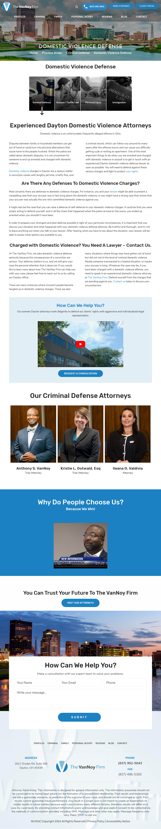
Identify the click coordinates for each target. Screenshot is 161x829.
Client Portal (147, 6)
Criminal (39, 16)
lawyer (113, 191)
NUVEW (35, 821)
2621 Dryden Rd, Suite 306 (31, 764)
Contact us (119, 281)
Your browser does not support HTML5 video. (80, 546)
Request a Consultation (80, 373)
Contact (141, 16)
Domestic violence (19, 171)
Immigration (119, 102)
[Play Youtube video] (80, 344)
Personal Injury (82, 16)
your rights (132, 171)
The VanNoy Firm (97, 277)
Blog (124, 16)
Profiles (19, 16)
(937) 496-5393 (130, 774)
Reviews (107, 16)
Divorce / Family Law (67, 102)
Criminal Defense (42, 102)
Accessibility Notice (118, 821)
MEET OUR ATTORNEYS (80, 603)
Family (58, 16)
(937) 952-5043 (96, 6)
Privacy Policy (96, 821)
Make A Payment (121, 6)
